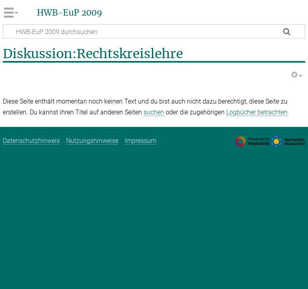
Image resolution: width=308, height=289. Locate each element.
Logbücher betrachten (257, 112)
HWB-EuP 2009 (69, 13)
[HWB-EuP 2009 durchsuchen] (154, 31)
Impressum (140, 140)
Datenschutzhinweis (31, 140)
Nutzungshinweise (92, 140)
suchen (154, 112)
